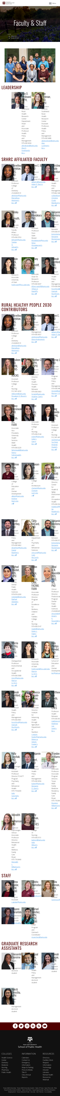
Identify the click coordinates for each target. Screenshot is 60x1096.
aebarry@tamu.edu (38, 182)
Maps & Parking (27, 1067)
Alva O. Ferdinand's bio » (26, 150)
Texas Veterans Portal (23, 1092)
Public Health (6, 1072)
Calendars (25, 1058)
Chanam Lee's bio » (35, 493)
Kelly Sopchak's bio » (15, 795)
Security (32, 1092)
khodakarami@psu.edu (40, 240)
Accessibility (48, 1092)
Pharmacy (5, 1070)
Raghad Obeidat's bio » (14, 601)
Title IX (24, 1072)
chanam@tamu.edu (39, 488)
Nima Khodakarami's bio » (37, 245)
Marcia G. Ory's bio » (14, 682)
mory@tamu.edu (17, 678)
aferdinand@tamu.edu (30, 145)
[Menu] (52, 3)
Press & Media (27, 1070)
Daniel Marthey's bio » (15, 552)
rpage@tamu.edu (38, 629)
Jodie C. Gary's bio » (34, 441)
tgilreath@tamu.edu (18, 240)
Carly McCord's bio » (35, 557)
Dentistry (5, 1062)
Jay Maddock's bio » (55, 511)
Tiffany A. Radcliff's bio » (35, 291)
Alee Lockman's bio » (45, 145)
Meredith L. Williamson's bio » (15, 865)
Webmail (46, 1080)
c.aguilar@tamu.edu (18, 902)
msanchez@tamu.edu (39, 937)
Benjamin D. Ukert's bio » (35, 788)
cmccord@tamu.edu (39, 552)
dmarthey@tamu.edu (19, 548)
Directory (46, 1058)
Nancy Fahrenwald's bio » (16, 455)
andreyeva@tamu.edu (39, 337)
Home (9, 34)
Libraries (46, 1072)
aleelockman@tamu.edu (50, 141)
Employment (12, 1092)
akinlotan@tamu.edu (18, 195)
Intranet (46, 1070)
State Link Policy (27, 1090)
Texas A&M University (9, 1088)
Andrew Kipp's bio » (14, 501)
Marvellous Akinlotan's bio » (15, 200)
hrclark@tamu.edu (38, 394)
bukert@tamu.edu (38, 783)
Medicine (5, 1065)
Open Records (48, 1088)
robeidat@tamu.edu (18, 597)
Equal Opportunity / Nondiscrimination (43, 1090)
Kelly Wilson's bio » (34, 844)
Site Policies (40, 1092)
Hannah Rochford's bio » (55, 293)
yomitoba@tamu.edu (18, 923)
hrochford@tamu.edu (19, 722)
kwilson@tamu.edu (38, 840)
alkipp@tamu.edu (17, 496)
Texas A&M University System (25, 1088)
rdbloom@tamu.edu (18, 394)
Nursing (4, 1067)
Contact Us (26, 1060)
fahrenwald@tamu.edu (19, 450)
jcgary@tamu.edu (38, 436)
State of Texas (39, 1088)
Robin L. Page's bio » (34, 633)
